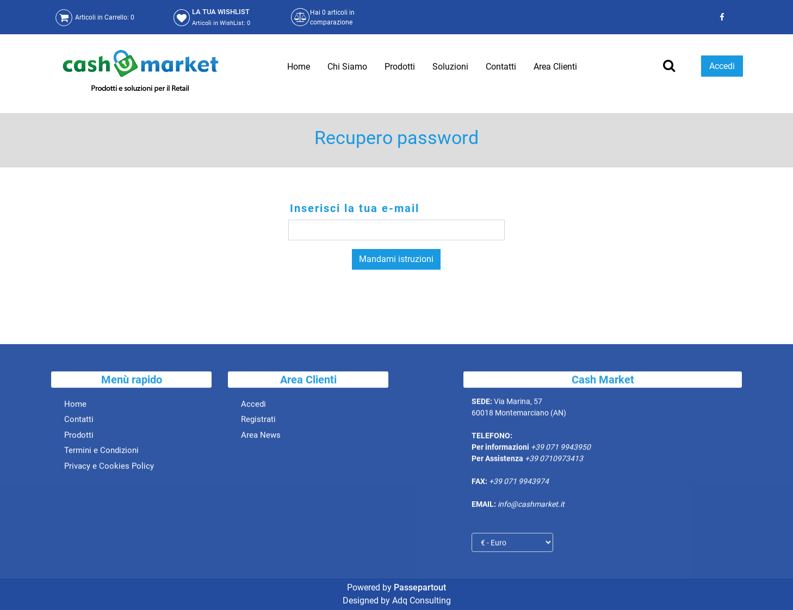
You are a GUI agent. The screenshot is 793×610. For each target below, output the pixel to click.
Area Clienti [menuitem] (555, 66)
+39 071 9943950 (561, 450)
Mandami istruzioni (396, 259)
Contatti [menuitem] (501, 66)
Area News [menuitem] (261, 438)
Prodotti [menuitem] (400, 66)
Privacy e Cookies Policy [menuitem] (109, 469)
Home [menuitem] (298, 66)
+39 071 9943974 (519, 484)
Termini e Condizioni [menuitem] (101, 453)
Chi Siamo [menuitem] (347, 66)
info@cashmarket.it (531, 507)
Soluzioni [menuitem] (450, 66)
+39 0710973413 (554, 461)
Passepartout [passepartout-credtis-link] (420, 587)
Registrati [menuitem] (258, 422)
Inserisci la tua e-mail (354, 208)
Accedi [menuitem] (253, 407)
